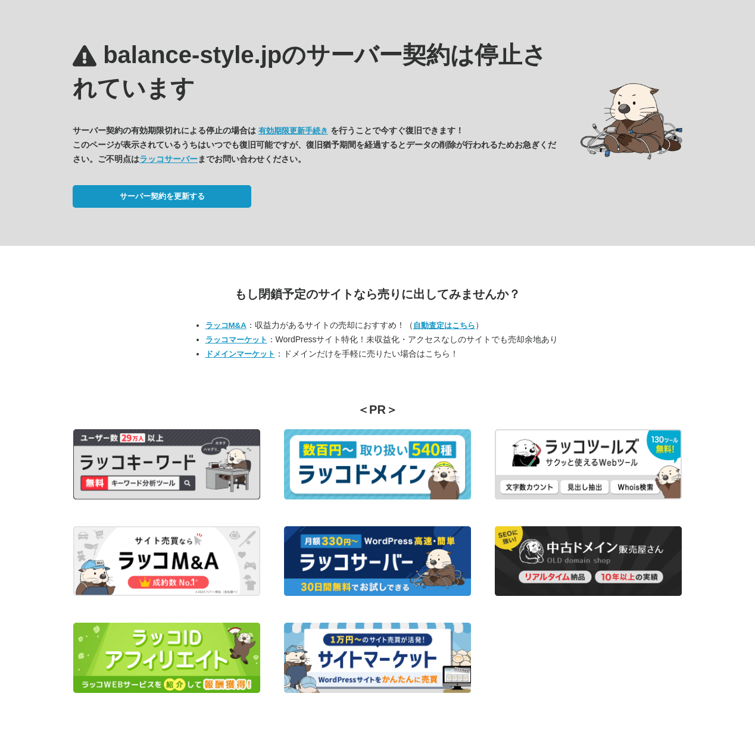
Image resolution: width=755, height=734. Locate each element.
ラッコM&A (226, 325)
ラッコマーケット (236, 339)
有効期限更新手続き (293, 130)
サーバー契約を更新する (162, 196)
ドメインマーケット (240, 353)
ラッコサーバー (168, 159)
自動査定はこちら (444, 325)
